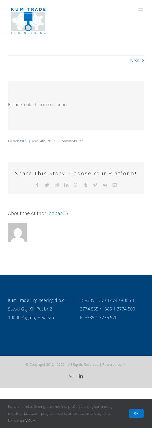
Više (30, 420)
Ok (136, 413)
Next (135, 60)
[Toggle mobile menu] (141, 10)
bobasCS (20, 141)
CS (124, 364)
